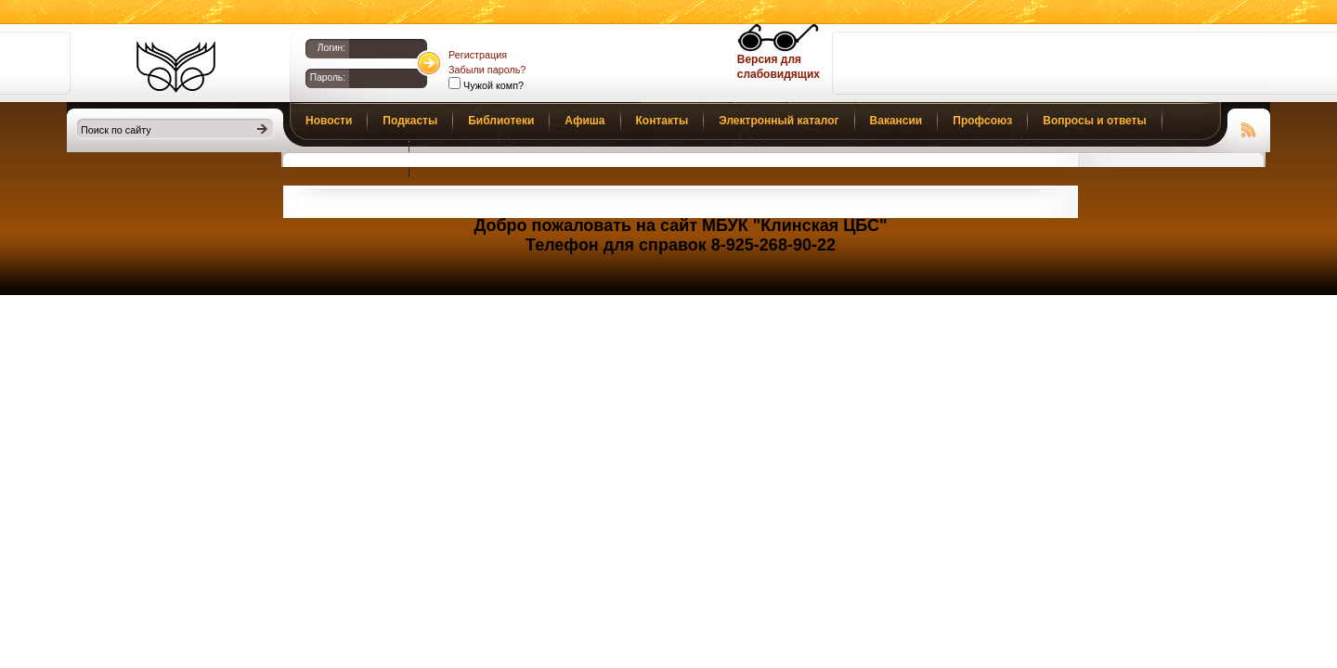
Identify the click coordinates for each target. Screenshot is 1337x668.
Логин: (331, 48)
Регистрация (477, 54)
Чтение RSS (1248, 127)
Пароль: (327, 77)
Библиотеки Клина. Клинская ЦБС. (176, 67)
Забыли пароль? (487, 69)
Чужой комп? (492, 85)
